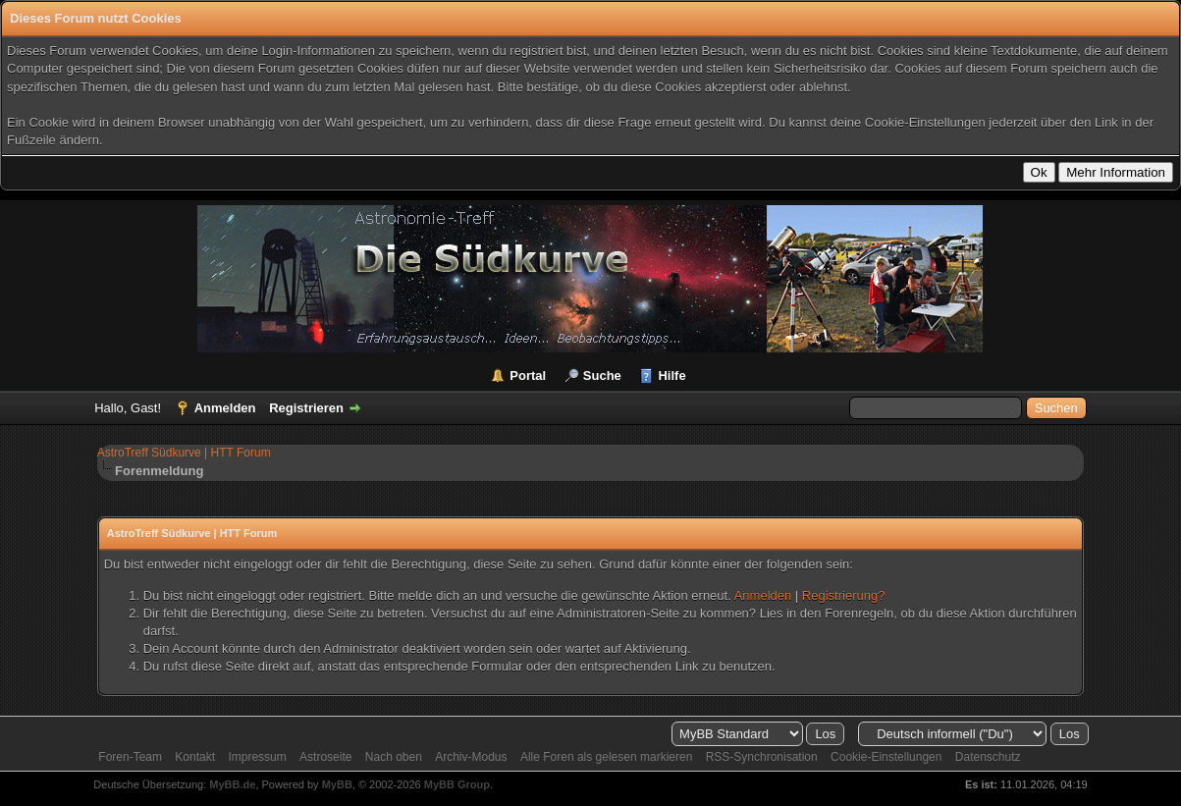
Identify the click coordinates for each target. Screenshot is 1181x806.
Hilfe (671, 375)
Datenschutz (988, 757)
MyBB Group (457, 784)
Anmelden (225, 408)
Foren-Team (130, 757)
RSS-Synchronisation (762, 757)
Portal (528, 375)
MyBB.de (232, 784)
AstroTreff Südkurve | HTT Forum (184, 452)
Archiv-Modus (471, 757)
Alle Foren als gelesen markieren (606, 757)
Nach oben (393, 757)
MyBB (337, 784)
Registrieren (306, 408)
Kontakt (195, 757)
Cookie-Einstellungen (886, 757)
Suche (602, 375)
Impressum (257, 757)
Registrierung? (844, 595)
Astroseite (325, 757)
